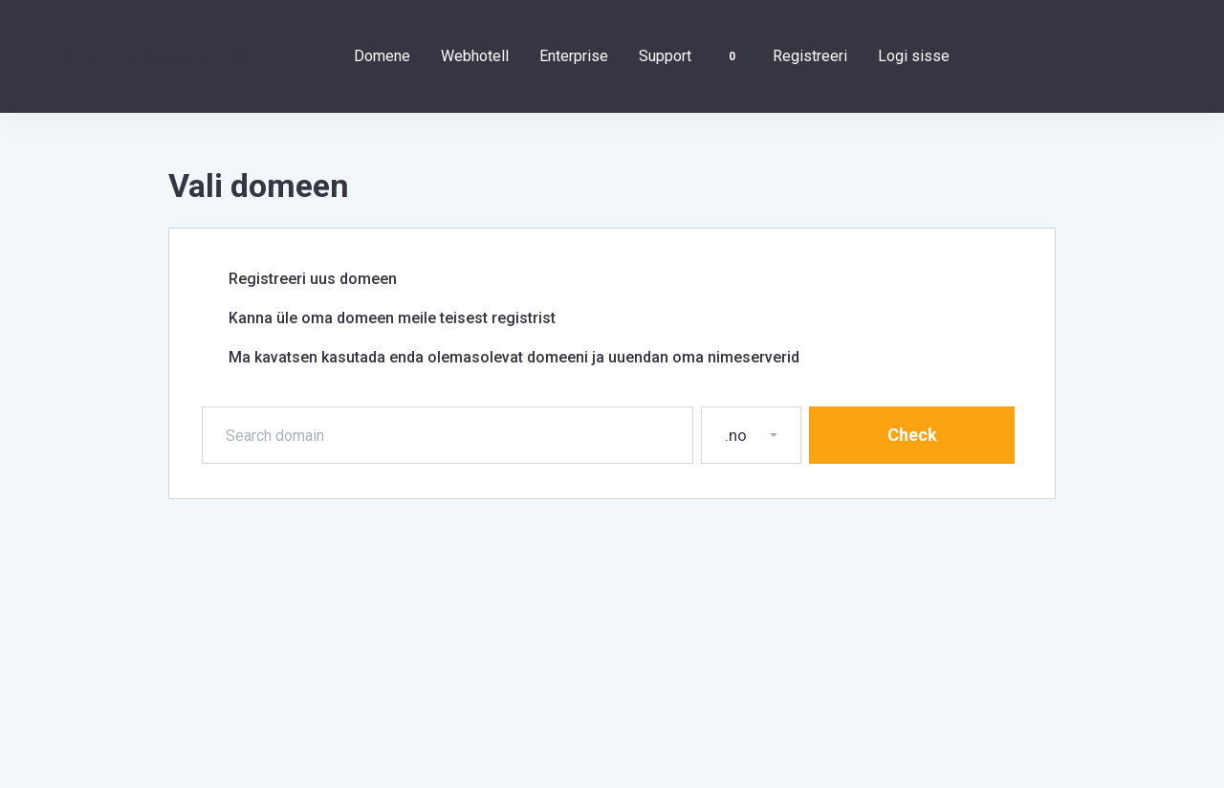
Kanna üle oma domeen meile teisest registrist (380, 319)
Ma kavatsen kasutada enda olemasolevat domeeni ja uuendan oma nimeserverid (501, 358)
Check (912, 435)
